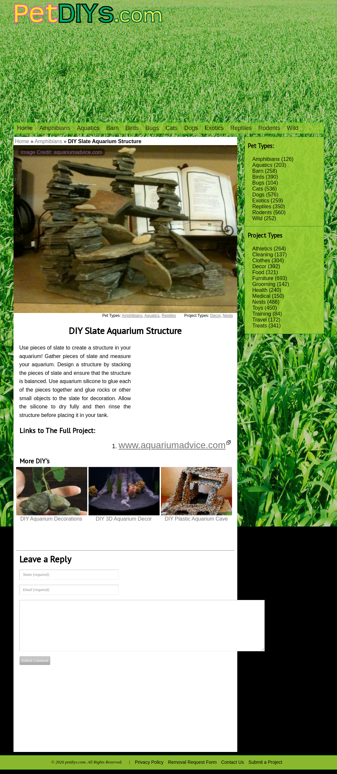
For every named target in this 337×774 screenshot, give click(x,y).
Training (261, 314)
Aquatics (88, 128)
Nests (259, 302)
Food (258, 272)
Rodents (269, 128)
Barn (112, 128)
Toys (257, 308)
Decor (259, 266)
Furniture (262, 278)
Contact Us (232, 762)
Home (25, 128)
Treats (259, 325)
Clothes (261, 260)
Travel (259, 319)
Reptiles (241, 128)
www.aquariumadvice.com (174, 445)
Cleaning (262, 254)
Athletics (262, 248)
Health (260, 290)
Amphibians (54, 128)
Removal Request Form (192, 762)
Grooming (263, 284)
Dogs (191, 128)
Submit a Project (265, 762)
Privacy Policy (149, 762)
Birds (132, 128)
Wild (292, 128)
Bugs (152, 128)
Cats (172, 128)
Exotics (214, 128)
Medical (261, 296)
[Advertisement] (168, 73)
